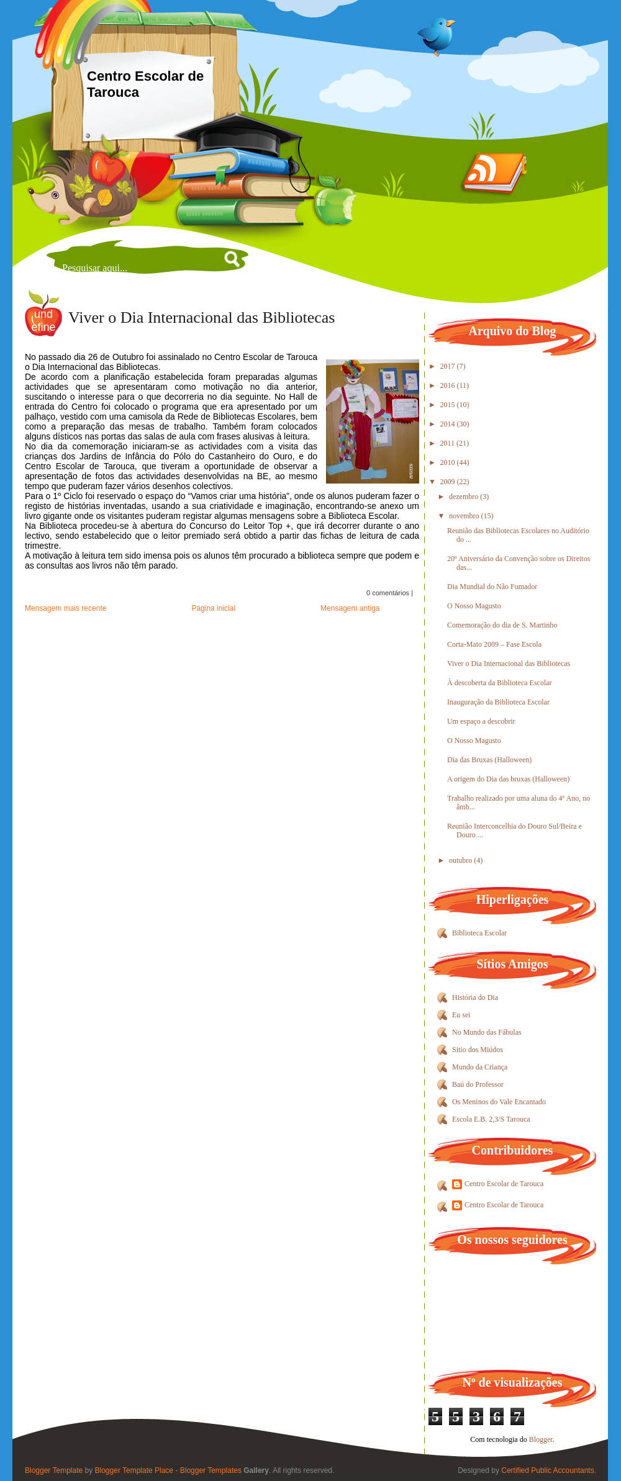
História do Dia (475, 997)
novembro (465, 515)
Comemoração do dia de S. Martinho (502, 625)
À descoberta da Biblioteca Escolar (499, 682)
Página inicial (213, 608)
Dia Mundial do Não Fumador (492, 586)
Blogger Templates (211, 1470)
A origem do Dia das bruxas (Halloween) (508, 779)
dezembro (464, 496)
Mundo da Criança (479, 1067)
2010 (448, 462)
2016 (448, 385)
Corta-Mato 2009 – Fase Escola (494, 644)
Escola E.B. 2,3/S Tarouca (491, 1119)
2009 (448, 481)
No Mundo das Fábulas (487, 1032)
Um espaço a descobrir (481, 721)
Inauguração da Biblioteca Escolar (498, 702)
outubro (461, 860)
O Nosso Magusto (474, 605)
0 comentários (387, 592)
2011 (448, 443)
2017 (448, 366)
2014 (448, 424)
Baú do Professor (478, 1084)
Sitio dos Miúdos (477, 1049)
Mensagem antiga (349, 608)
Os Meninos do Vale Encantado (499, 1101)
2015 (448, 404)
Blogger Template (54, 1470)
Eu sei (461, 1015)
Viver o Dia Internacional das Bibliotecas (201, 317)
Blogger (541, 1439)
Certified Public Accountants (547, 1470)
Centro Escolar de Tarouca (504, 1183)
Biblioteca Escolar (479, 933)
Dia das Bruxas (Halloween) (489, 759)
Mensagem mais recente (65, 608)
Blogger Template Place (134, 1470)
